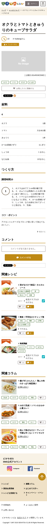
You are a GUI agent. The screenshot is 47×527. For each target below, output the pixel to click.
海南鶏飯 (23, 343)
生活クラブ (23, 518)
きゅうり (21, 347)
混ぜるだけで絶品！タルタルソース (32, 286)
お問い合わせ (8, 510)
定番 (30, 295)
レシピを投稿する (10, 493)
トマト (30, 347)
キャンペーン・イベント (34, 494)
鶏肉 (30, 320)
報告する (42, 232)
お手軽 (39, 320)
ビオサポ (21, 351)
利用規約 (6, 505)
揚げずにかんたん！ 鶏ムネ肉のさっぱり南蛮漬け (32, 382)
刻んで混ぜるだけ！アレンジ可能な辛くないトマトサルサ (32, 431)
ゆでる (39, 347)
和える (21, 295)
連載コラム (30, 484)
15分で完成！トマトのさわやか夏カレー (32, 406)
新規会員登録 (8, 488)
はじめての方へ (32, 488)
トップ (4, 10)
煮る (21, 320)
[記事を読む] (23, 387)
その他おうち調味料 (24, 291)
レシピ (6, 484)
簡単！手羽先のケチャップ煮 (32, 317)
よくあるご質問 (32, 505)
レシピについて (14, 10)
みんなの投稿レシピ (24, 324)
